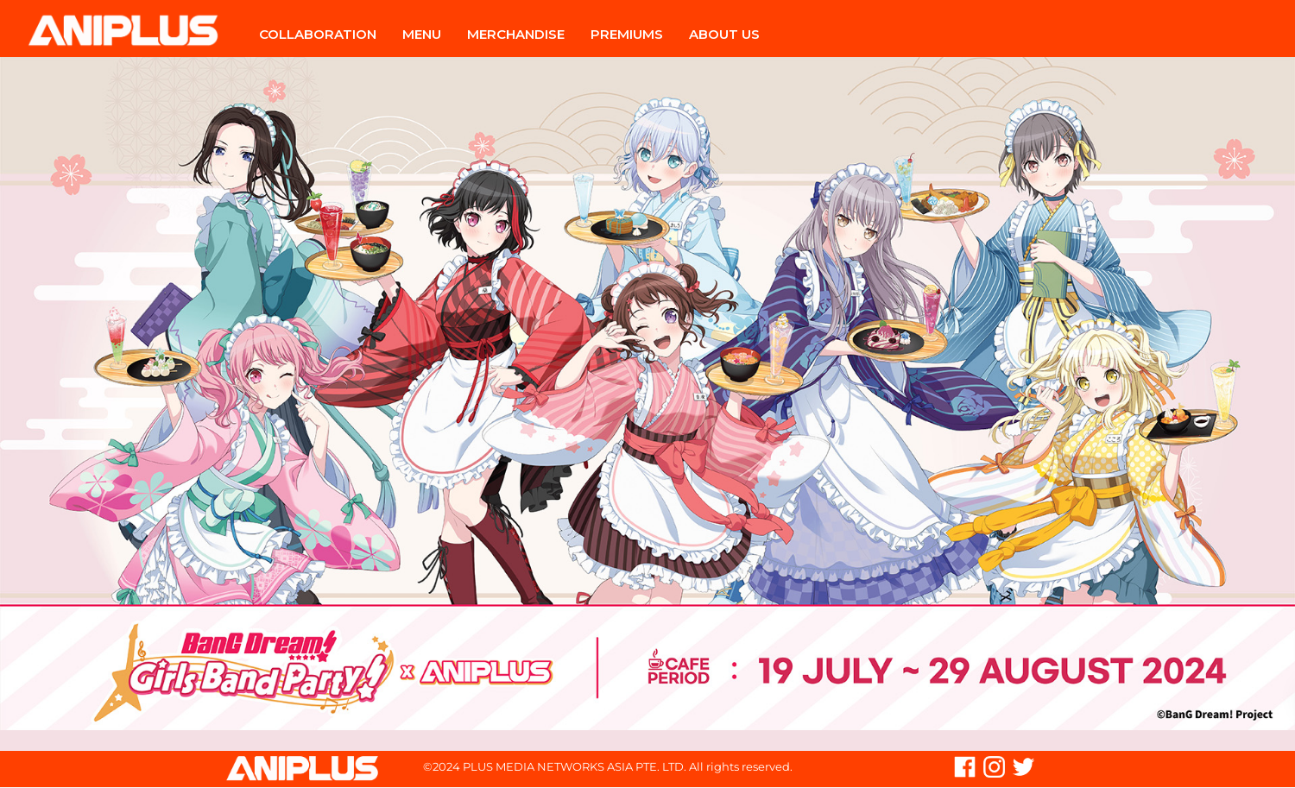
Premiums (627, 34)
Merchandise (516, 34)
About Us (724, 34)
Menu (421, 34)
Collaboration (317, 34)
